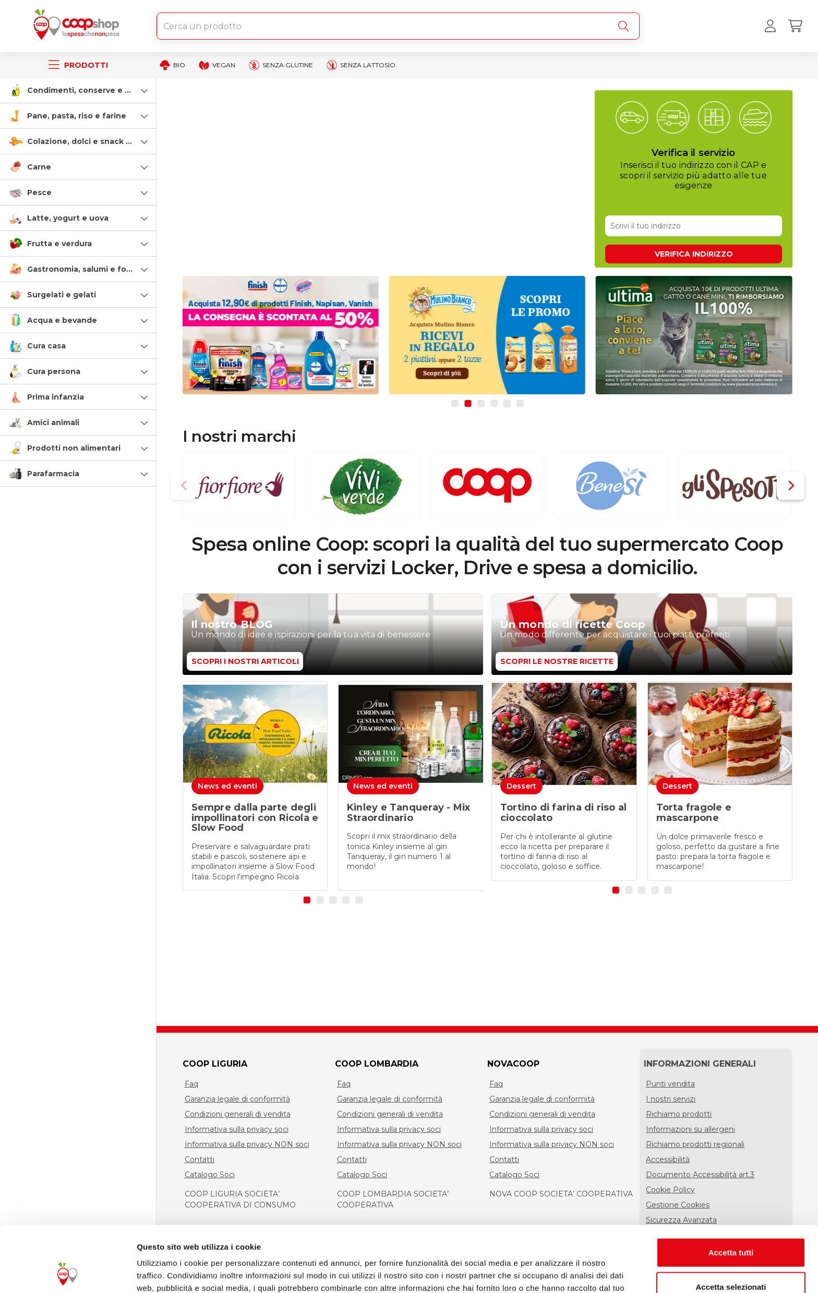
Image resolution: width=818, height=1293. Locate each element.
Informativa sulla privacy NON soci (247, 1144)
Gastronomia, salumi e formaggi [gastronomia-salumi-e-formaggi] (90, 269)
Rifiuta (731, 1258)
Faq (191, 1084)
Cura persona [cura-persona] (53, 371)
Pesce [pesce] (39, 192)
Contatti (199, 1159)
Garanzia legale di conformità (237, 1099)
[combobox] (398, 26)
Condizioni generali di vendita (238, 1114)
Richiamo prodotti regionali (695, 1144)
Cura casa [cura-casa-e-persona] (46, 346)
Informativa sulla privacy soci (236, 1129)
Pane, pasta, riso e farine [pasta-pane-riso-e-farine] (76, 115)
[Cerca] (625, 26)
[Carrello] (795, 26)
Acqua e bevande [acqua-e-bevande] (62, 320)
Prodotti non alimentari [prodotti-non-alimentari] (74, 448)
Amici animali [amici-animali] (53, 422)
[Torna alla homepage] (78, 26)
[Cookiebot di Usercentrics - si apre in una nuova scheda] (67, 1272)
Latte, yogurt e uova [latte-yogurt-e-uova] (68, 218)
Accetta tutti (731, 1190)
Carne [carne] (39, 167)
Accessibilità (668, 1159)
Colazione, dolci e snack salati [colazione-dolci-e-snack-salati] (87, 141)
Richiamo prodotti (679, 1114)
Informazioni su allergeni (690, 1129)
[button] (78, 90)
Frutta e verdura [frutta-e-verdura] (59, 243)
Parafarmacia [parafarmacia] (53, 473)
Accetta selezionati (730, 1225)
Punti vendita (670, 1084)
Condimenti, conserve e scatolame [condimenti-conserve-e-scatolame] (96, 90)
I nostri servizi (670, 1099)
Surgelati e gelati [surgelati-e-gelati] (61, 294)
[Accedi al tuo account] (770, 26)
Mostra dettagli (549, 1272)
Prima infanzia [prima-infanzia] (55, 397)
